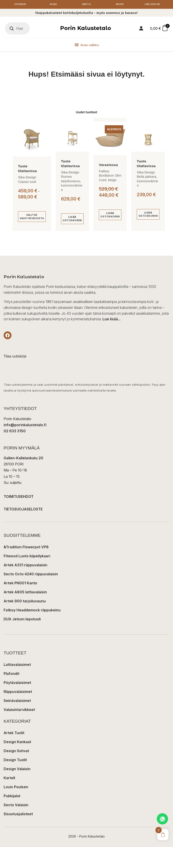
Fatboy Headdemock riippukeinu (32, 610)
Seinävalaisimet (17, 701)
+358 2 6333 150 (153, 4)
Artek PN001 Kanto (20, 583)
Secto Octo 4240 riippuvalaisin (31, 574)
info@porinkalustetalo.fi (25, 425)
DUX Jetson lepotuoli (22, 619)
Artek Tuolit (14, 733)
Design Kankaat (17, 742)
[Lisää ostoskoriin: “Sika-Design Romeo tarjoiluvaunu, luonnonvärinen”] (72, 219)
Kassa (53, 4)
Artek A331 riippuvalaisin (25, 565)
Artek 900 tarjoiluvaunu (25, 601)
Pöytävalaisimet (17, 683)
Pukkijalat (12, 796)
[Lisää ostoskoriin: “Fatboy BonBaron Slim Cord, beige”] (110, 215)
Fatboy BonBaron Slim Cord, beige (110, 176)
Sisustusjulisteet (18, 814)
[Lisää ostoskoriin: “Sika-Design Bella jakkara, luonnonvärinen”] (148, 215)
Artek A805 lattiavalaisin (25, 592)
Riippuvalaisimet (18, 692)
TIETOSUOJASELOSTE (23, 510)
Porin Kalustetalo (85, 28)
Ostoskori (20, 4)
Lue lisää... (111, 319)
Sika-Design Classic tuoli (27, 180)
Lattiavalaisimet (17, 665)
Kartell (9, 778)
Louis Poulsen (16, 787)
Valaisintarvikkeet (19, 710)
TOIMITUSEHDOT (19, 497)
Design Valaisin (17, 769)
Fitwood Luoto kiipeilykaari (27, 556)
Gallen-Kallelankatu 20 (23, 458)
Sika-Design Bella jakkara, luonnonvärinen (147, 179)
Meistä (119, 4)
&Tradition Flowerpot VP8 (26, 547)
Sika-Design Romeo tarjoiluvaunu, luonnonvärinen (71, 181)
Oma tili (86, 4)
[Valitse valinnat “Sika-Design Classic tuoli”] (32, 217)
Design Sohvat (16, 751)
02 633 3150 (15, 431)
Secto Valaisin (16, 805)
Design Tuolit (15, 760)
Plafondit (11, 674)
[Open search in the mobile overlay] (17, 29)
